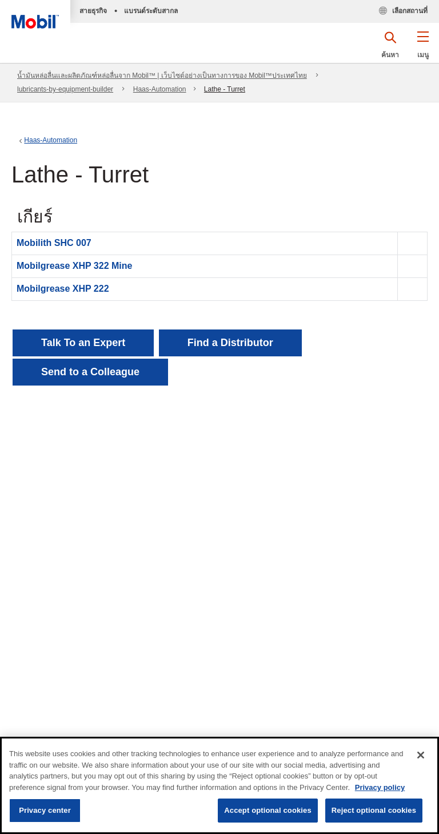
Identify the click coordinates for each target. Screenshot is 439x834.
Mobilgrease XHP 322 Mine (74, 266)
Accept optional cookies (268, 810)
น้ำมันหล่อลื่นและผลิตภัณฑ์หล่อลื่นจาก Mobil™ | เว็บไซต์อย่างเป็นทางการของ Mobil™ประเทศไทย (162, 76)
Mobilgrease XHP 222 (63, 288)
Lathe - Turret (224, 89)
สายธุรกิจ (93, 11)
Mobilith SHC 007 (54, 243)
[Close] (420, 755)
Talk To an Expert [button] (83, 342)
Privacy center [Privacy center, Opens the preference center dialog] (45, 810)
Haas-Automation (159, 89)
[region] (219, 785)
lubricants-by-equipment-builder (65, 89)
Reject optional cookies (374, 810)
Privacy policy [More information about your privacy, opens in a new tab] (380, 787)
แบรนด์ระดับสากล (151, 11)
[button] (422, 48)
